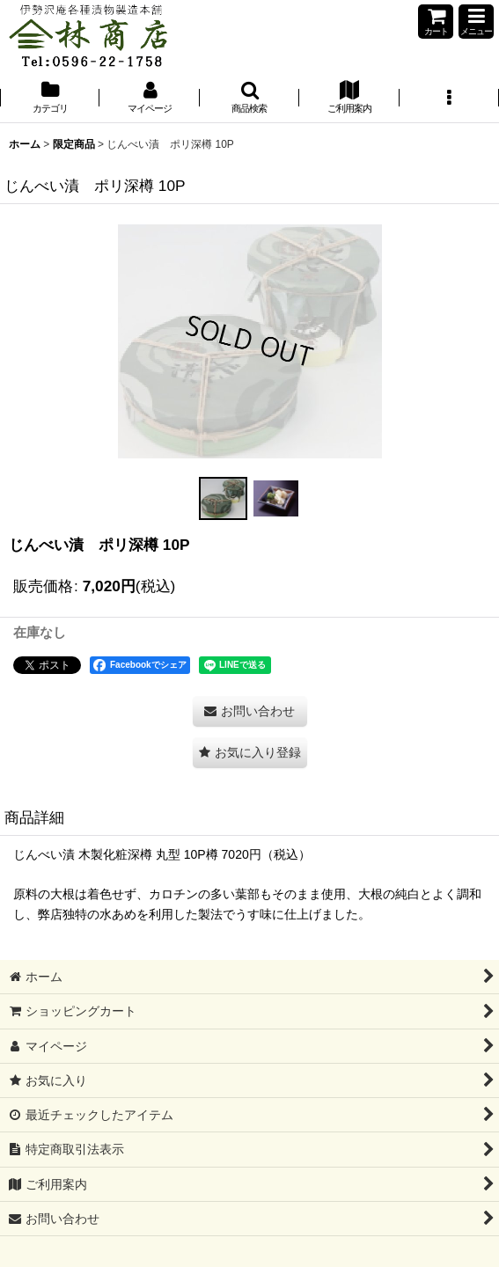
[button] (476, 21)
